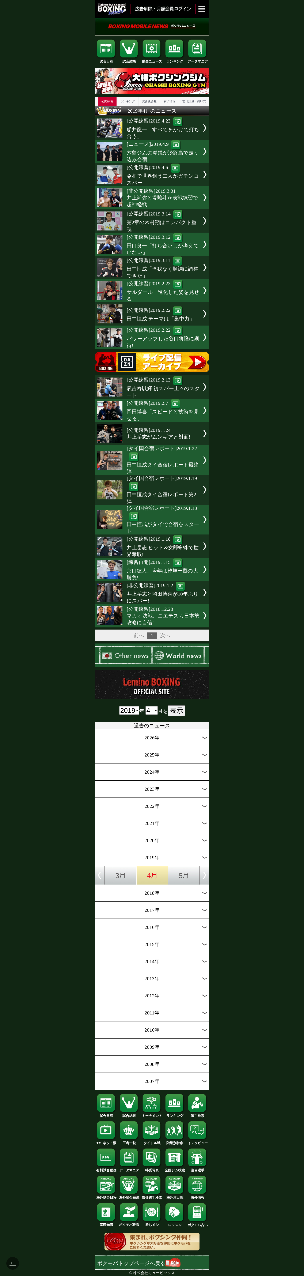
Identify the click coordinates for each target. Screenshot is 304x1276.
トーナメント (152, 1114)
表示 (176, 710)
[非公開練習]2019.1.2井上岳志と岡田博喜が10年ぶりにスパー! (162, 593)
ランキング (174, 59)
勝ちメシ (152, 1223)
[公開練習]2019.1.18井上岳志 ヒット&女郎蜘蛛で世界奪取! (163, 546)
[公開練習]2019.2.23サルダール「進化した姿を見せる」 (163, 291)
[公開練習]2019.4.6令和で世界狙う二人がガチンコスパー (163, 175)
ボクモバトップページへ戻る (138, 1263)
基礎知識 (106, 1223)
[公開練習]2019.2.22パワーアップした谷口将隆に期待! (163, 337)
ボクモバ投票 (129, 1223)
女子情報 (169, 101)
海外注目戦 (174, 1196)
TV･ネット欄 (106, 1141)
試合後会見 (149, 101)
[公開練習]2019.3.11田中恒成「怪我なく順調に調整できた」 (162, 268)
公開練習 (107, 101)
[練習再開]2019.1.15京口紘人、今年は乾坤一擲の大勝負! (162, 569)
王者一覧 (129, 1141)
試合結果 (129, 59)
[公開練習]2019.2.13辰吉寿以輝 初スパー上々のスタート (163, 387)
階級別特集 (174, 1141)
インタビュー (197, 1141)
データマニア (197, 59)
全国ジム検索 (174, 1168)
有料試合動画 (106, 1168)
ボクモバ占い (197, 1223)
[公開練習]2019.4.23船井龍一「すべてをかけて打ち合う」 (163, 128)
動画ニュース (152, 59)
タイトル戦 (152, 1141)
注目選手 (197, 1168)
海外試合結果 (129, 1196)
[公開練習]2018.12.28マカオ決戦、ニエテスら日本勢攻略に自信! (163, 615)
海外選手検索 (152, 1196)
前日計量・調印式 (194, 101)
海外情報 (197, 1196)
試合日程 (106, 59)
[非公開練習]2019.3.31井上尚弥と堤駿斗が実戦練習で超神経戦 (162, 197)
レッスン (174, 1223)
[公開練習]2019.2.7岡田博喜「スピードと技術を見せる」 (163, 410)
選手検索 (197, 1114)
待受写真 (152, 1168)
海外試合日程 (106, 1196)
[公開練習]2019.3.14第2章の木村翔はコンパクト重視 (162, 221)
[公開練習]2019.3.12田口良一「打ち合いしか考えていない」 (163, 244)
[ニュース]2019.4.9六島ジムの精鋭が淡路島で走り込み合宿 (163, 151)
